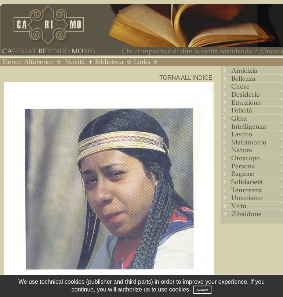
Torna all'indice (185, 78)
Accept (202, 289)
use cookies (173, 289)
